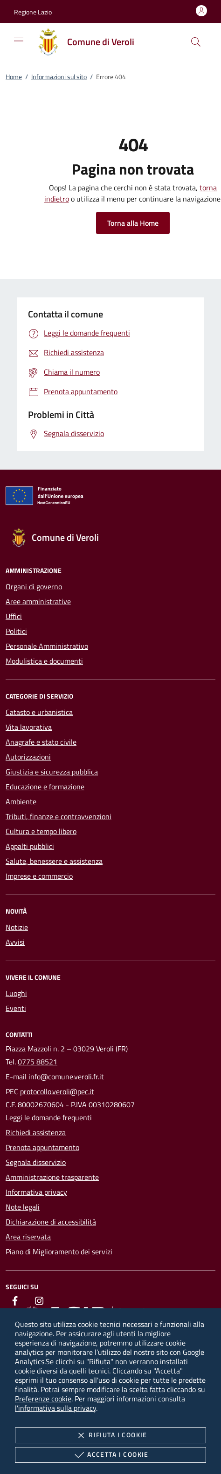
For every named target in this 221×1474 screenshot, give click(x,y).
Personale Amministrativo (47, 646)
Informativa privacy (36, 1192)
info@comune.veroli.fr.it (66, 1076)
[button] (33, 11)
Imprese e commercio (39, 876)
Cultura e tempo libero (41, 831)
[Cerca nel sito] (196, 42)
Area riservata (28, 1236)
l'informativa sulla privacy (55, 1407)
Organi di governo (34, 586)
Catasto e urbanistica (39, 712)
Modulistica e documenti (44, 660)
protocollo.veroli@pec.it (57, 1091)
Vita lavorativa (29, 727)
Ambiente (21, 801)
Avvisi (15, 942)
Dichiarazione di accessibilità (51, 1221)
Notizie (17, 927)
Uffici (14, 616)
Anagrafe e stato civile (41, 741)
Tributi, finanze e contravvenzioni (58, 816)
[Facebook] (15, 1301)
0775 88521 (37, 1061)
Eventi (16, 1008)
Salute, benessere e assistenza (54, 861)
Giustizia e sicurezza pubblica (52, 771)
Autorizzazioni (28, 756)
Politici (16, 631)
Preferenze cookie (43, 1398)
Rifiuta (110, 1435)
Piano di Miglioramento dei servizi (59, 1251)
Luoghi (16, 993)
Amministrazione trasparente (52, 1177)
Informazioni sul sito (59, 76)
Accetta (110, 1454)
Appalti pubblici (30, 846)
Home (14, 76)
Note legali (23, 1206)
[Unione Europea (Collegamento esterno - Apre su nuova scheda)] (110, 498)
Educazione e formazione (45, 786)
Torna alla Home (133, 223)
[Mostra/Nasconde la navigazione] (18, 41)
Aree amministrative (38, 601)
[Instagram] (39, 1301)
